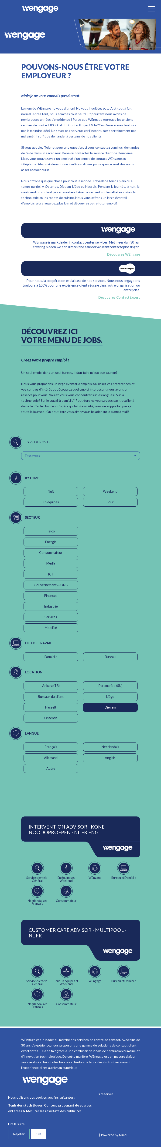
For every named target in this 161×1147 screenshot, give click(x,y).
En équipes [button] (51, 502)
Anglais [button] (110, 758)
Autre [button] (50, 768)
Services (51, 617)
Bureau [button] (110, 657)
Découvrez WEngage (123, 254)
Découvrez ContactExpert (119, 297)
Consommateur (50, 553)
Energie (51, 542)
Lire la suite (16, 1124)
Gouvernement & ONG (51, 585)
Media (50, 563)
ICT (51, 574)
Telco (51, 531)
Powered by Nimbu (114, 1135)
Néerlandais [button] (110, 747)
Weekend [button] (110, 491)
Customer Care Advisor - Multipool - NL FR (77, 932)
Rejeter (19, 1134)
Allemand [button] (51, 758)
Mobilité (51, 628)
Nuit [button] (51, 491)
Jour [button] (110, 502)
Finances (50, 596)
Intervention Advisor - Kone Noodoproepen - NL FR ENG (67, 829)
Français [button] (51, 747)
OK (38, 1134)
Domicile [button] (51, 657)
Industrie (51, 606)
